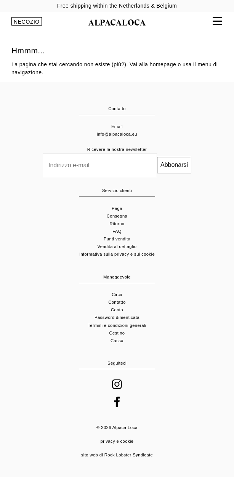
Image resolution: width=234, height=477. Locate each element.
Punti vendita (117, 239)
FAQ (117, 231)
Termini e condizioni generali (117, 325)
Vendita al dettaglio (117, 246)
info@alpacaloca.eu (117, 134)
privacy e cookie (117, 441)
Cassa (117, 340)
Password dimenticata (117, 317)
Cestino (117, 333)
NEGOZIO (27, 22)
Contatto (117, 302)
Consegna (117, 216)
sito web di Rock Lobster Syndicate (117, 455)
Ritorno (116, 223)
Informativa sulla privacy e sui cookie (117, 254)
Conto (117, 309)
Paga (117, 208)
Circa (117, 294)
